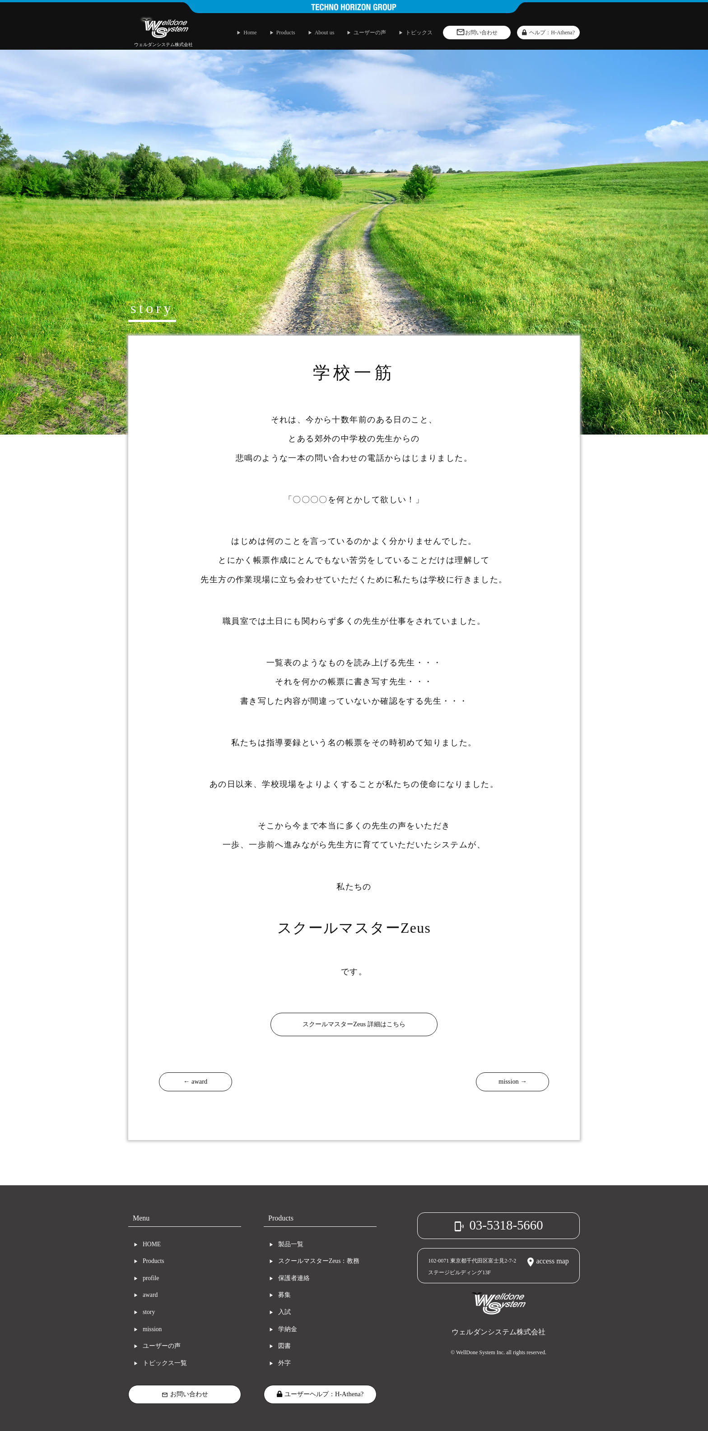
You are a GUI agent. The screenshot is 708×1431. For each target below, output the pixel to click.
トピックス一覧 (165, 1363)
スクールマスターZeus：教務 (318, 1261)
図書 (284, 1345)
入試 (284, 1312)
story (149, 1312)
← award (195, 1081)
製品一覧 (290, 1244)
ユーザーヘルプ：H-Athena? (320, 1394)
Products (153, 1261)
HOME (152, 1244)
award (150, 1294)
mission (152, 1329)
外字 (284, 1363)
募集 (284, 1294)
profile (151, 1278)
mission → (512, 1081)
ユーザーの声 (162, 1345)
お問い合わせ (185, 1394)
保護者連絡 (294, 1278)
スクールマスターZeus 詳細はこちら (354, 1024)
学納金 (287, 1329)
